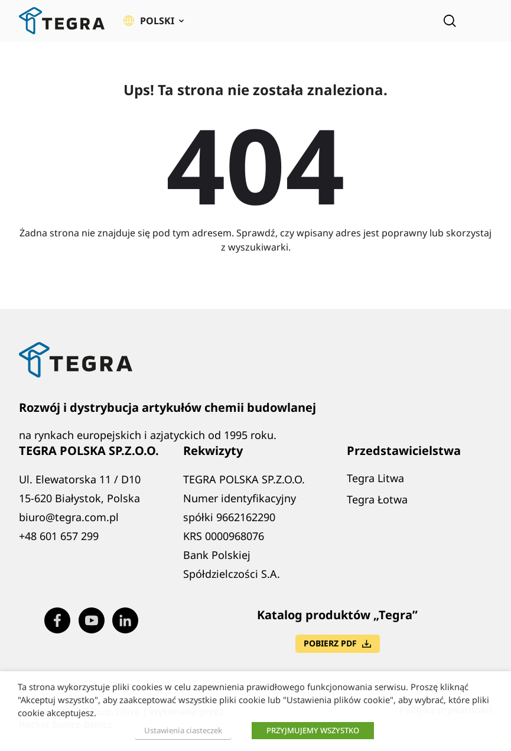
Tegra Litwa (375, 478)
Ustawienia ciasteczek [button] (183, 730)
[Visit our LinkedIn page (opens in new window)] (125, 620)
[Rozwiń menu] (484, 20)
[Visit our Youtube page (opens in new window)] (92, 620)
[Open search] (449, 21)
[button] (153, 20)
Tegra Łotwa (377, 499)
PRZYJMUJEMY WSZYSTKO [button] (312, 730)
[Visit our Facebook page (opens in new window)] (57, 620)
